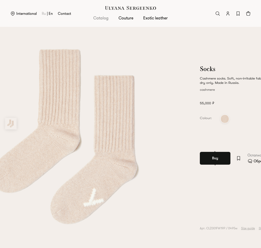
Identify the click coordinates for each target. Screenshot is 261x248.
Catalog (101, 17)
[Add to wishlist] (174, 158)
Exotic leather (155, 17)
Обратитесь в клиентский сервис (216, 161)
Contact (64, 13)
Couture (126, 17)
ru (44, 13)
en (51, 13)
